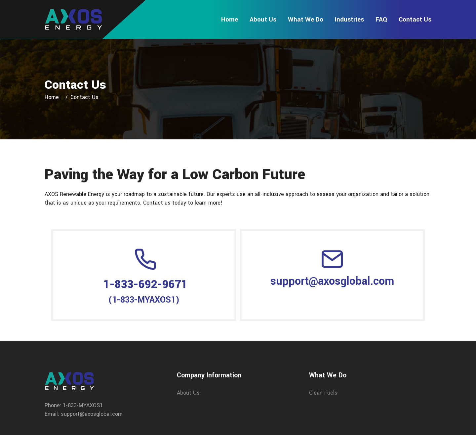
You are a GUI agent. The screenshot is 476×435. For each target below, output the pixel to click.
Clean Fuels (323, 393)
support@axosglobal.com (332, 281)
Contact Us (415, 19)
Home (229, 19)
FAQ (381, 19)
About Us (263, 19)
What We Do (305, 19)
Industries (349, 19)
